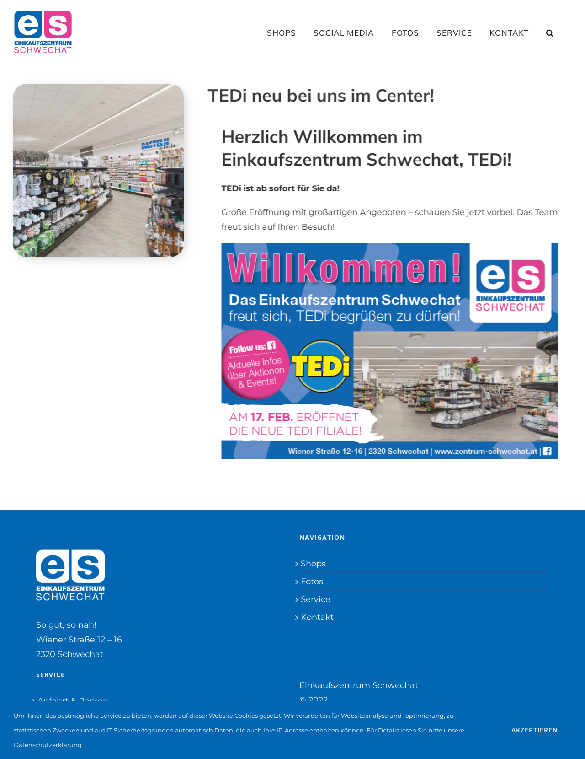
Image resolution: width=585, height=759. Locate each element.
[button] (550, 32)
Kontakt (317, 617)
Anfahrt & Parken (72, 701)
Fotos (312, 581)
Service (315, 599)
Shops (313, 564)
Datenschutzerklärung (48, 744)
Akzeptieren (534, 730)
